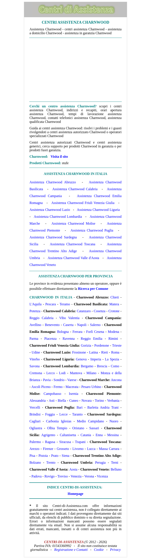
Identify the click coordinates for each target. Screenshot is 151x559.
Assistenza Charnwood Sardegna (53, 237)
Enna (99, 435)
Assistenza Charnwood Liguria (98, 210)
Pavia (47, 380)
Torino (99, 400)
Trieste (117, 345)
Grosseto (63, 449)
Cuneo (73, 400)
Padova (36, 476)
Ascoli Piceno (41, 387)
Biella (62, 400)
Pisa (32, 455)
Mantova (76, 373)
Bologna (63, 332)
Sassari (94, 428)
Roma (115, 352)
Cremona (35, 373)
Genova (81, 359)
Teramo (65, 304)
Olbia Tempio (57, 428)
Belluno (116, 469)
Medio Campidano (90, 421)
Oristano (78, 428)
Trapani (80, 442)
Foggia (50, 414)
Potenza (34, 311)
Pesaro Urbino (91, 387)
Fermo (58, 387)
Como (115, 366)
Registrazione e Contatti (71, 549)
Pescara (50, 304)
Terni (114, 462)
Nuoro (113, 421)
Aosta (73, 469)
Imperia (95, 359)
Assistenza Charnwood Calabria (74, 189)
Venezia (76, 476)
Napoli (81, 325)
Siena (65, 455)
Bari (80, 407)
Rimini (113, 338)
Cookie (99, 549)
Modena (113, 332)
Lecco (50, 373)
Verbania (113, 400)
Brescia (102, 366)
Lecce (63, 414)
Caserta (68, 325)
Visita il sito (59, 156)
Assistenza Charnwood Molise (73, 223)
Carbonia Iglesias (58, 421)
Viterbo (34, 359)
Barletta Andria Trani (103, 407)
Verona (89, 476)
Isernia (73, 393)
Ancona (116, 380)
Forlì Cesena (95, 332)
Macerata (72, 387)
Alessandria (37, 400)
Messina (113, 435)
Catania (86, 435)
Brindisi (35, 414)
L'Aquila (35, 304)
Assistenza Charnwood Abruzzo (52, 182)
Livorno (78, 449)
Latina (93, 352)
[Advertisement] (75, 70)
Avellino (35, 325)
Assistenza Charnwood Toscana (72, 244)
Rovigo (50, 476)
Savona (34, 366)
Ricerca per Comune (93, 288)
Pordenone (101, 345)
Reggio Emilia (91, 338)
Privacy (115, 549)
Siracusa (65, 442)
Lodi (62, 373)
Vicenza (102, 476)
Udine (36, 352)
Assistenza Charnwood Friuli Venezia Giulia (82, 203)
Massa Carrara (109, 449)
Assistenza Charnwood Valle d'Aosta (73, 258)
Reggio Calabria (41, 318)
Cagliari (35, 421)
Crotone (114, 311)
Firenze (48, 449)
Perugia (100, 462)
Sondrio (59, 380)
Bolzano (35, 462)
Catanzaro (84, 311)
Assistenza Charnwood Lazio (49, 210)
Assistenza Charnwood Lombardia (58, 216)
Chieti (114, 297)
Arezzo (34, 449)
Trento (50, 462)
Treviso (62, 476)
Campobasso (52, 393)
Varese (72, 380)
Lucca (91, 449)
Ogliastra (35, 428)
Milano (91, 373)
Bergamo (87, 366)
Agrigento (48, 435)
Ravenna (69, 338)
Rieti (104, 352)
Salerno (95, 325)
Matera (114, 304)
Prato (55, 455)
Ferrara (77, 332)
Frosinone (79, 352)
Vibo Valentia (69, 318)
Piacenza (50, 338)
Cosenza (99, 311)
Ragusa (50, 442)
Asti (52, 400)
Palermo (35, 442)
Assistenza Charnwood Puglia (92, 230)
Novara (87, 400)
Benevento (52, 325)
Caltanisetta (68, 435)
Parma (33, 338)
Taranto (77, 414)
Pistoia (43, 455)
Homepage (75, 494)
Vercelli (34, 407)
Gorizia (86, 345)
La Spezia (112, 359)
